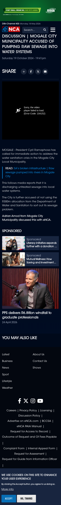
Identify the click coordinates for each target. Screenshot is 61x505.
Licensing (46, 410)
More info (7, 489)
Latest (5, 354)
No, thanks (26, 498)
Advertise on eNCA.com (23, 421)
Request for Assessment (29, 454)
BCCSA (46, 421)
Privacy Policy (28, 410)
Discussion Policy (29, 416)
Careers (11, 410)
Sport (5, 374)
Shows (37, 368)
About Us (38, 354)
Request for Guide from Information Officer (29, 459)
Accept (9, 498)
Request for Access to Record (29, 431)
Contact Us (40, 361)
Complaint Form (14, 448)
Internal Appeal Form (41, 448)
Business (7, 361)
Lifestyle (7, 381)
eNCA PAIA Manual (29, 426)
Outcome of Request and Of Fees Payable (29, 437)
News (5, 368)
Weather (7, 388)
